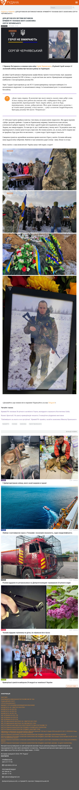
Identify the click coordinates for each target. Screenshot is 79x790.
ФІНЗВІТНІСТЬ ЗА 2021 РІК (9, 713)
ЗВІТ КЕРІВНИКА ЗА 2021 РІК (9, 715)
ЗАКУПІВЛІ (4, 697)
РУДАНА (13, 2)
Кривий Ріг (6, 424)
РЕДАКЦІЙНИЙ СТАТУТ (8, 701)
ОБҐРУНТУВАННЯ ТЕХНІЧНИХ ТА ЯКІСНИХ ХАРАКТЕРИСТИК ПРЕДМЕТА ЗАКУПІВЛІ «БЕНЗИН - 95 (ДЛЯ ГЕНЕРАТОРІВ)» (36, 743)
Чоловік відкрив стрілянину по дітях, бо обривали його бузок (26, 633)
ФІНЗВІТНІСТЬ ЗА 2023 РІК (9, 709)
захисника (23, 424)
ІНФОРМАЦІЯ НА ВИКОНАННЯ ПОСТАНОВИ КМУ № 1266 (17, 699)
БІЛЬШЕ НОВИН (72, 686)
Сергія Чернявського (44, 66)
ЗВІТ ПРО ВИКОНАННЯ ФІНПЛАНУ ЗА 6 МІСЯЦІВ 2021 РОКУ (18, 723)
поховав (14, 424)
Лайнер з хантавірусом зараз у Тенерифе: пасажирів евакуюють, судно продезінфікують (37, 533)
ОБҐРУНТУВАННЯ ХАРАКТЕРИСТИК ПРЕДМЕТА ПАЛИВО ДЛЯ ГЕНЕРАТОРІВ (23, 727)
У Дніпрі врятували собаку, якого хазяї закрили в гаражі (24, 483)
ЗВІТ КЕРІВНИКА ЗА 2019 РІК (9, 719)
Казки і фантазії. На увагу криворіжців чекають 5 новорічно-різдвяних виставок (32, 415)
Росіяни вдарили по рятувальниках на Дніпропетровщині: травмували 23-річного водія (37, 583)
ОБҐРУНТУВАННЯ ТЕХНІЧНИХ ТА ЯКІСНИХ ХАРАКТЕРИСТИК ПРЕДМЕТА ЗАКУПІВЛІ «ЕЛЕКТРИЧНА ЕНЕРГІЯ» (33, 734)
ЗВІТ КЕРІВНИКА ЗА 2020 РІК (9, 717)
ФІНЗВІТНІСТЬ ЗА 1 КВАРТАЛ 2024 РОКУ (13, 707)
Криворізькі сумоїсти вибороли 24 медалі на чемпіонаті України (27, 682)
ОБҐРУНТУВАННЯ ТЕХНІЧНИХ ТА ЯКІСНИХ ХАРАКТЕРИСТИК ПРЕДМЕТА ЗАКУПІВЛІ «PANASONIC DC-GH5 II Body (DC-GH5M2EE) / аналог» (39, 740)
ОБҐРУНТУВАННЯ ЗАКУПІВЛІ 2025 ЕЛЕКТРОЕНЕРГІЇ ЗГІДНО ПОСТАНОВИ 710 (24, 725)
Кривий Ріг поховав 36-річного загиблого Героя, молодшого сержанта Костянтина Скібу (35, 412)
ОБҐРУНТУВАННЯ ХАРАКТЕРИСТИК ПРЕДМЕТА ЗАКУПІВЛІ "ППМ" (20, 729)
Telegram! (51, 403)
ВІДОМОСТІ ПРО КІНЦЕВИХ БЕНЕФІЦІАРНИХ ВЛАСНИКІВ (17, 705)
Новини (11, 12)
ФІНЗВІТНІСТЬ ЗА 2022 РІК (9, 711)
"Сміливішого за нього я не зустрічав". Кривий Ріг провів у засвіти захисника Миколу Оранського (39, 419)
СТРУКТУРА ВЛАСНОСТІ (8, 703)
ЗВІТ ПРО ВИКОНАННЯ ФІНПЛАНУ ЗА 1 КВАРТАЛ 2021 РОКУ (19, 721)
